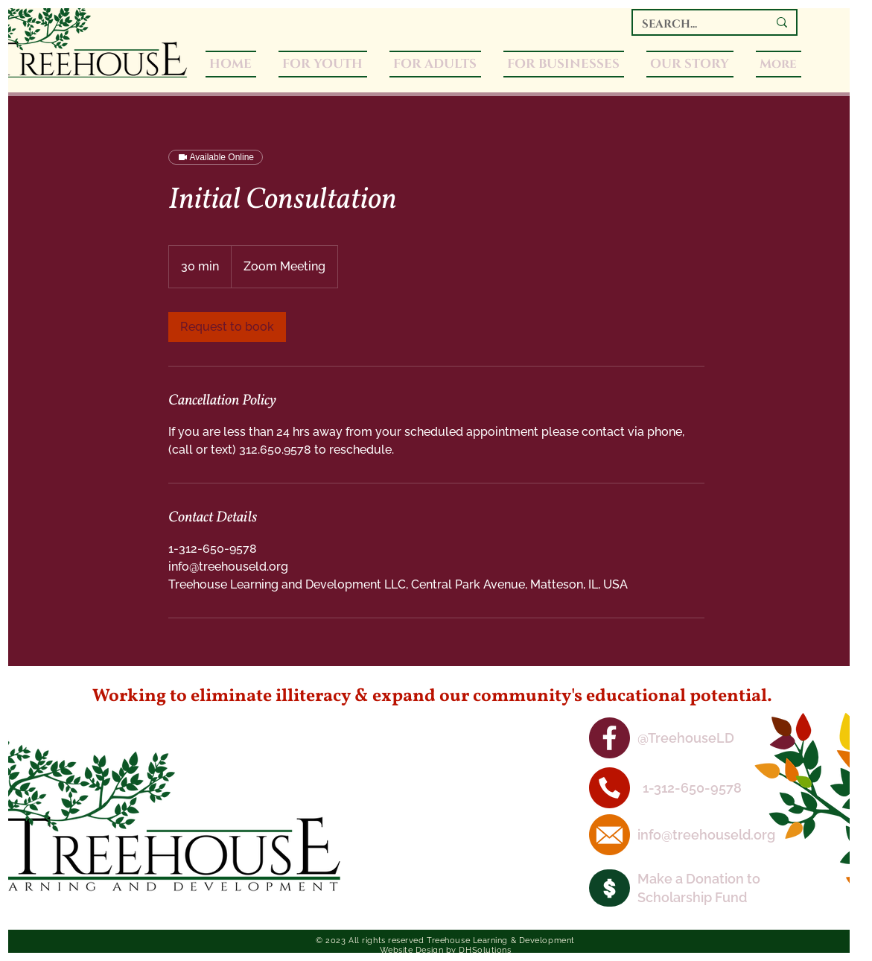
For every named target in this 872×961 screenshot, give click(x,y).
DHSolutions (485, 950)
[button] (435, 64)
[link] (227, 327)
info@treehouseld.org (706, 835)
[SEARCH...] (693, 24)
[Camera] (609, 888)
